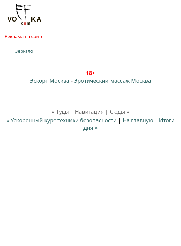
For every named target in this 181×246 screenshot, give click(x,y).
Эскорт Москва (49, 80)
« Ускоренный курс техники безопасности (61, 120)
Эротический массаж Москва (112, 80)
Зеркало (24, 51)
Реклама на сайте (24, 36)
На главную (137, 120)
